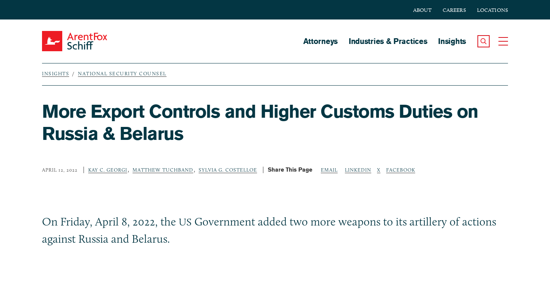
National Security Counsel (122, 73)
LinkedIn (358, 170)
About (422, 10)
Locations (492, 10)
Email (329, 170)
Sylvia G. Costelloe (228, 170)
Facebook (400, 170)
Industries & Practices (388, 41)
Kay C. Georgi (107, 170)
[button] (483, 41)
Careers (454, 10)
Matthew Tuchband (163, 170)
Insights (452, 41)
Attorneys (320, 41)
